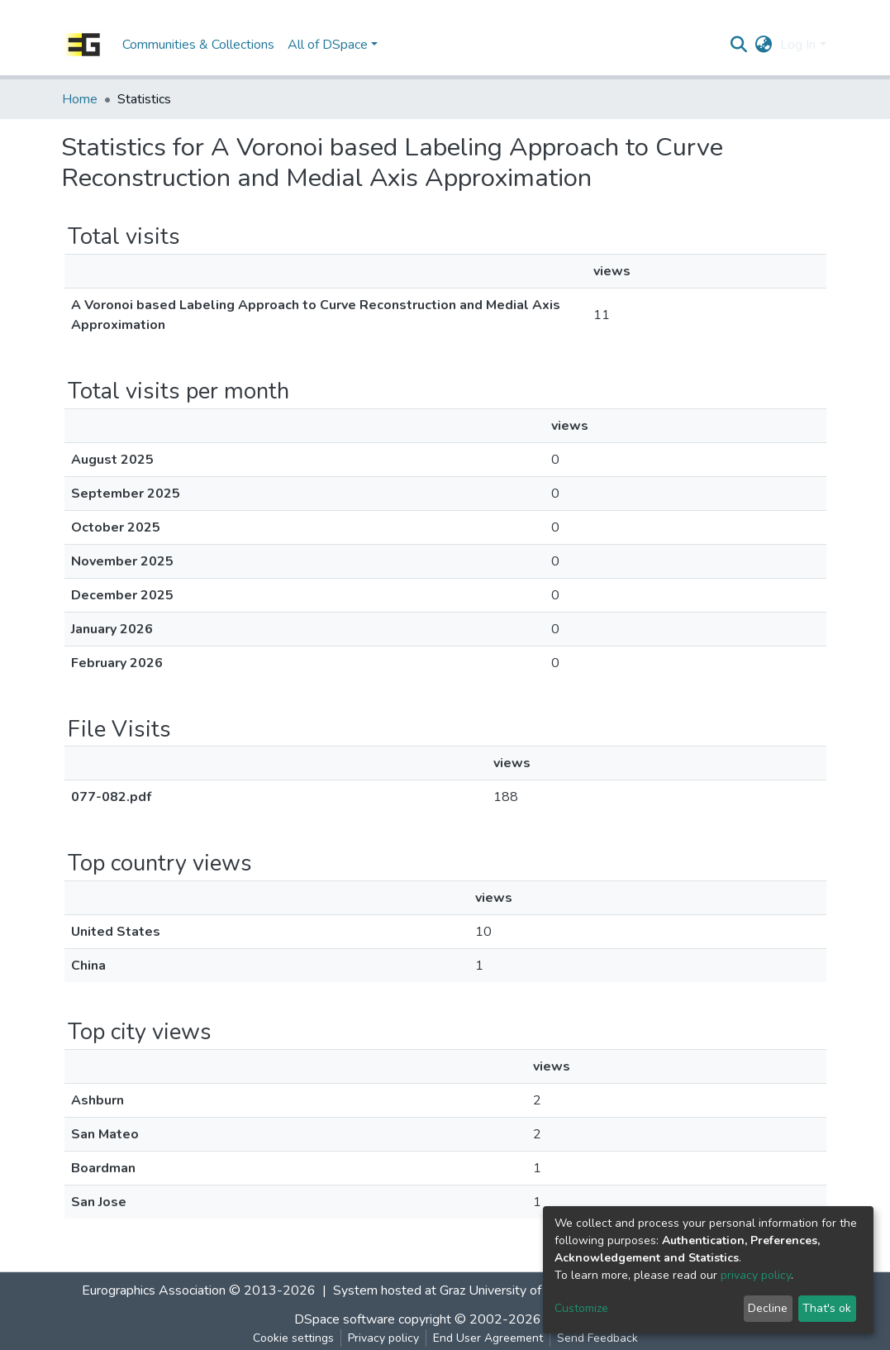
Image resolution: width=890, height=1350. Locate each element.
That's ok (826, 1308)
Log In (798, 45)
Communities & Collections (198, 45)
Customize (581, 1308)
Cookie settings (293, 1338)
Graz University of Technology (525, 1290)
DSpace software (344, 1319)
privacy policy (756, 1275)
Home (80, 99)
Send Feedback (597, 1338)
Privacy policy (383, 1338)
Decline (768, 1308)
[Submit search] (738, 44)
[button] (763, 45)
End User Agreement (488, 1338)
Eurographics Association (154, 1290)
